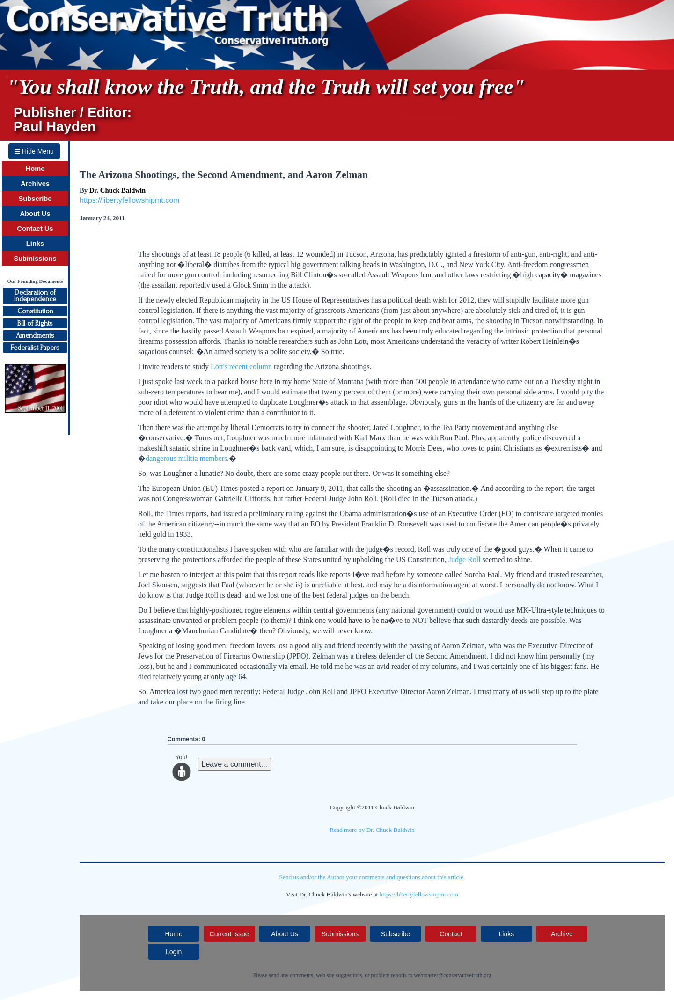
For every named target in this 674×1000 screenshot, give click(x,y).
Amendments (35, 335)
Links (35, 243)
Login (174, 952)
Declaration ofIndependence (35, 295)
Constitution (35, 311)
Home (35, 168)
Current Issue (229, 934)
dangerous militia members (186, 458)
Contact (451, 934)
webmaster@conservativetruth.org (452, 975)
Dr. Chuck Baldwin (117, 190)
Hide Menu (34, 151)
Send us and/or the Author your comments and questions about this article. (372, 877)
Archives (35, 183)
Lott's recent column (241, 366)
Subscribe (35, 198)
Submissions (35, 258)
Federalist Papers (35, 347)
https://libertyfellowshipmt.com (129, 200)
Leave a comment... (235, 764)
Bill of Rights (35, 323)
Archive (562, 934)
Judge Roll (464, 559)
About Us (35, 213)
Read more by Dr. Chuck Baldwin (372, 829)
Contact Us (35, 228)
